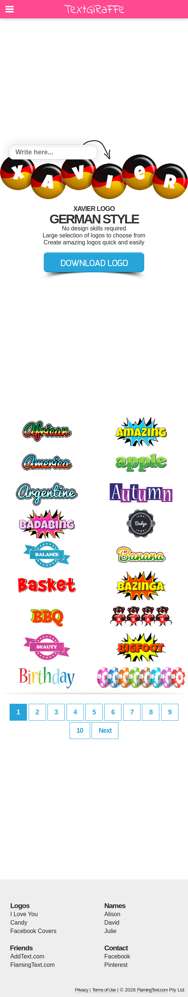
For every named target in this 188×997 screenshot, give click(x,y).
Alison (112, 914)
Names (114, 906)
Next (105, 730)
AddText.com (27, 956)
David (112, 922)
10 (80, 730)
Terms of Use (104, 990)
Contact (116, 948)
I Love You (24, 914)
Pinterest (116, 965)
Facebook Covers (33, 931)
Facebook (117, 956)
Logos (19, 906)
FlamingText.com (32, 965)
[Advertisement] (94, 82)
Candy (18, 922)
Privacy (81, 990)
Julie (110, 931)
